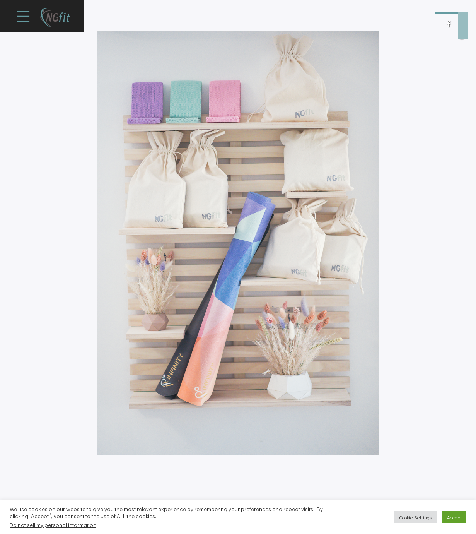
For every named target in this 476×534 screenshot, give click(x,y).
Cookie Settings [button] (415, 517)
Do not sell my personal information (53, 525)
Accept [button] (454, 517)
